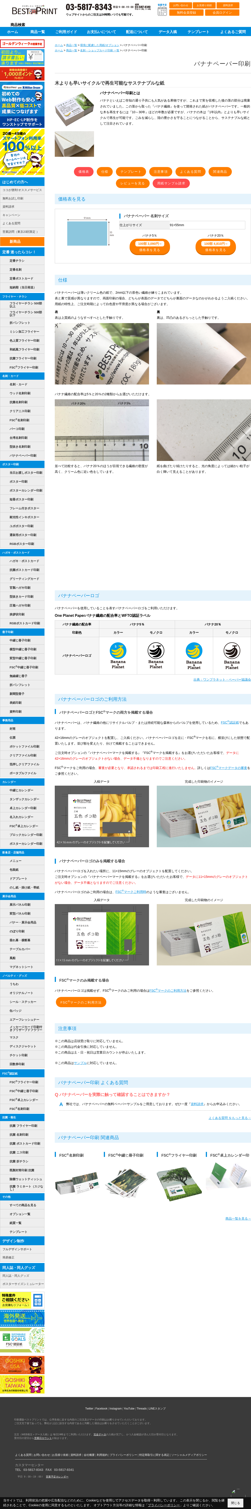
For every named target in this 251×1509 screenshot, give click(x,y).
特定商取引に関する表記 (154, 1455)
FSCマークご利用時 (130, 892)
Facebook (101, 1408)
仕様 (104, 171)
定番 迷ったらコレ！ (19, 252)
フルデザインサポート (17, 1249)
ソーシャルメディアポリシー (189, 1455)
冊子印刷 (7, 632)
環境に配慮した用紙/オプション (99, 45)
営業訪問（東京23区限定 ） (21, 231)
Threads (142, 1408)
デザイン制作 (13, 1241)
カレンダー (9, 782)
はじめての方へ (15, 182)
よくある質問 (190, 171)
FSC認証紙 (230, 722)
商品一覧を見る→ (238, 1218)
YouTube (129, 1408)
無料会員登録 (186, 12)
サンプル (80, 1063)
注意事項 (161, 171)
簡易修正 (8, 1257)
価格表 (83, 171)
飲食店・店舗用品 (13, 852)
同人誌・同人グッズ (18, 1268)
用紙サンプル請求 (171, 183)
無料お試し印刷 (13, 198)
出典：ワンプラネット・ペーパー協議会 (222, 679)
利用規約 (102, 1455)
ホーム (59, 45)
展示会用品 (9, 896)
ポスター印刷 (10, 464)
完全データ (100, 1434)
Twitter (89, 1408)
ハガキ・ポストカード (16, 552)
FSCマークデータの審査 (228, 768)
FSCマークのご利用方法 (168, 990)
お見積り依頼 (204, 5)
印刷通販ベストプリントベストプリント (39, 11)
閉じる (235, 1503)
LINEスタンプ (157, 1408)
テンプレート (130, 171)
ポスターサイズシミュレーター (23, 1284)
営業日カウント (43, 1438)
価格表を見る (149, 246)
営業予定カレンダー (57, 1476)
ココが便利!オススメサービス (22, 190)
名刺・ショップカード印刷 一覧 (99, 50)
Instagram (116, 1408)
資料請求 (228, 5)
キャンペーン (11, 215)
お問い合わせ (180, 5)
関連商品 (220, 171)
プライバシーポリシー (123, 1455)
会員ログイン (222, 12)
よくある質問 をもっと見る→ (230, 1118)
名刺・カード (10, 376)
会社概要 (89, 1455)
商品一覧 (71, 45)
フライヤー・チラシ (14, 296)
